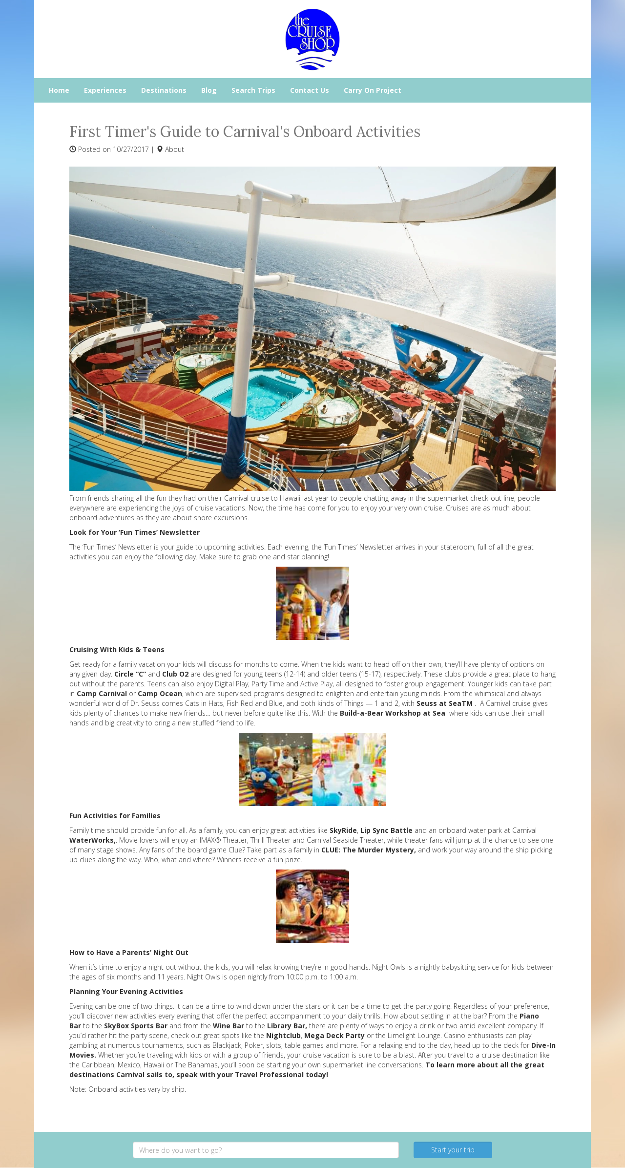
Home (59, 90)
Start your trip (453, 1149)
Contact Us (309, 90)
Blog (209, 90)
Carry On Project (372, 90)
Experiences (105, 90)
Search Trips (253, 90)
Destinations (164, 90)
